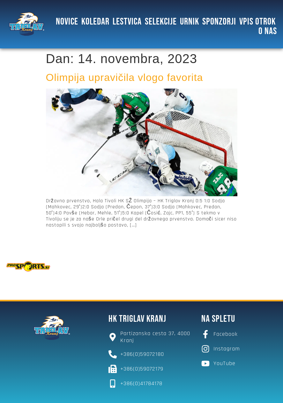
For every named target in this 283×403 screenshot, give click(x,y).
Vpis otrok (257, 21)
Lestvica (127, 21)
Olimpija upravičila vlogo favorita (124, 77)
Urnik (189, 21)
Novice (67, 21)
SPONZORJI (219, 21)
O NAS (267, 31)
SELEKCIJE (161, 21)
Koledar (95, 21)
